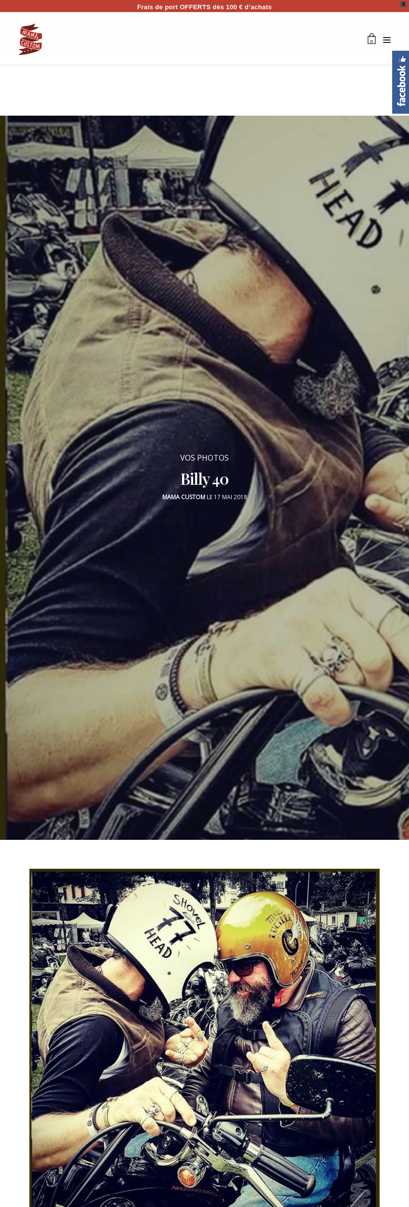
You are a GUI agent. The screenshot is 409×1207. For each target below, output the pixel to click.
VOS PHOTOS (204, 453)
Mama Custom (183, 492)
